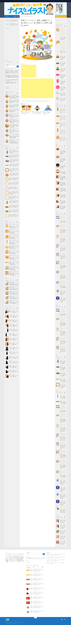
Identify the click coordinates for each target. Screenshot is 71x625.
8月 (61, 226)
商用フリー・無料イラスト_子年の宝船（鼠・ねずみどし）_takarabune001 (14, 111)
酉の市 (14, 134)
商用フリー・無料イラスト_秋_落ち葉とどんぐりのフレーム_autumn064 (13, 193)
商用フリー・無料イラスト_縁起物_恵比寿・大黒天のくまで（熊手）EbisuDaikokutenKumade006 (14, 97)
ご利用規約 (7, 88)
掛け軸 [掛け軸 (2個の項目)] (20, 557)
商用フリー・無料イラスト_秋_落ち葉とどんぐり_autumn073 (63, 380)
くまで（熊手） (11, 95)
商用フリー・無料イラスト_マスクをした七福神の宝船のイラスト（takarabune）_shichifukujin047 (14, 142)
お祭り (62, 225)
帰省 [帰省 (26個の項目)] (18, 557)
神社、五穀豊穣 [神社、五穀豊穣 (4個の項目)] (16, 559)
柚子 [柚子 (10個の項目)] (14, 558)
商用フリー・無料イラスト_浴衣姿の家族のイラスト (63, 222)
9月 (12, 224)
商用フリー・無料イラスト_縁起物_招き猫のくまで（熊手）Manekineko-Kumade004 (63, 160)
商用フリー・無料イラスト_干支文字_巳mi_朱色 (63, 100)
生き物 (61, 508)
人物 (28, 16)
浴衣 (60, 224)
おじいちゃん (62, 236)
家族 (9, 287)
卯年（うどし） (38, 569)
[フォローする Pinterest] (16, 16)
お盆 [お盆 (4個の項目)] (13, 553)
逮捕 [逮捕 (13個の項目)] (19, 561)
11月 (17, 224)
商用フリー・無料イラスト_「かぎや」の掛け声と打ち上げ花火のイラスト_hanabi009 (63, 293)
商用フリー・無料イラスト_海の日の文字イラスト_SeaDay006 (63, 397)
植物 (14, 150)
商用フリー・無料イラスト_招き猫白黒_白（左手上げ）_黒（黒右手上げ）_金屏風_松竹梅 (63, 178)
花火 (62, 224)
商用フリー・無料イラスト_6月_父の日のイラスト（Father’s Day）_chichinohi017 (26, 112)
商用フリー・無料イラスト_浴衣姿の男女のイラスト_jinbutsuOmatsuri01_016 (63, 250)
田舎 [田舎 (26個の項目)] (11, 559)
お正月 (15, 113)
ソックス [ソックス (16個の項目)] (9, 554)
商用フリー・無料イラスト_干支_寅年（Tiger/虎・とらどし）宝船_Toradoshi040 (13, 102)
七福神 (14, 95)
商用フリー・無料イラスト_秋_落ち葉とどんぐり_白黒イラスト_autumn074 (13, 161)
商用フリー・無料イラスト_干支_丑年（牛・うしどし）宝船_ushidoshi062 (13, 131)
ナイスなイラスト (24, 27)
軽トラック (15, 282)
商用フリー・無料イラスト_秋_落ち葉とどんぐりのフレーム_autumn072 (13, 170)
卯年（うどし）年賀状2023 (33, 569)
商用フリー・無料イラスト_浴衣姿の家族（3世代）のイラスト (63, 287)
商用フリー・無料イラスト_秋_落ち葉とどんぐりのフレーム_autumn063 (13, 198)
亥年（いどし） (62, 36)
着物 (63, 224)
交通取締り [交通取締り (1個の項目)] (8, 557)
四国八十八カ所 (23, 16)
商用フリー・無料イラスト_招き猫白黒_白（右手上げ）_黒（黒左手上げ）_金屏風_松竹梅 (63, 184)
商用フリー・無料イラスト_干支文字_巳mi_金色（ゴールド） (63, 94)
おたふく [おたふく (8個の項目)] (11, 553)
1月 (16, 113)
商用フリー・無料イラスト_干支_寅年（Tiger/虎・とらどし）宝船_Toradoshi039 (13, 106)
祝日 (62, 394)
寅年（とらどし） (11, 104)
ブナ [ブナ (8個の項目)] (7, 556)
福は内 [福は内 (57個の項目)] (20, 559)
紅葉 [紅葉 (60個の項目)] (7, 561)
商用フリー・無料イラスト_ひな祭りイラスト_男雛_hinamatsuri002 (47, 112)
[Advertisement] (28, 71)
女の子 (10, 272)
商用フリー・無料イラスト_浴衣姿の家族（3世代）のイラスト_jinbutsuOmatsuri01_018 (63, 231)
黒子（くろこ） (11, 310)
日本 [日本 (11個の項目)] (22, 557)
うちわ (61, 244)
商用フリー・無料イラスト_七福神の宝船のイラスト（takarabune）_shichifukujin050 (14, 116)
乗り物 (13, 282)
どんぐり (10, 159)
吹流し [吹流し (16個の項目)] (11, 557)
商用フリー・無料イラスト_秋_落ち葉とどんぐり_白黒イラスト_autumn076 (13, 152)
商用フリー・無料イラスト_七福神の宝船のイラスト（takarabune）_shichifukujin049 (14, 122)
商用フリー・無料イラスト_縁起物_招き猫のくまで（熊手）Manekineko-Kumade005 (63, 152)
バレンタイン (62, 519)
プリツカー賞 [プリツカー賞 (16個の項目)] (15, 556)
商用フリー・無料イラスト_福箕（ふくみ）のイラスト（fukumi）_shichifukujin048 (13, 126)
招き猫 (61, 164)
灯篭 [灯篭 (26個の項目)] (20, 558)
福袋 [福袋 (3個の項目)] (23, 559)
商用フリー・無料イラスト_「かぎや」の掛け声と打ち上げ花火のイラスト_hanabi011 (63, 300)
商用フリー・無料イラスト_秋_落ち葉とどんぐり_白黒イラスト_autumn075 (13, 156)
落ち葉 (10, 150)
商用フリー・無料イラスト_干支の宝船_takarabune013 (62, 38)
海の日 (61, 394)
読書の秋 (10, 224)
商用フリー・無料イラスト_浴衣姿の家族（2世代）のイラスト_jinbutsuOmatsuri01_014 (63, 267)
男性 (63, 245)
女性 (26, 16)
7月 (60, 226)
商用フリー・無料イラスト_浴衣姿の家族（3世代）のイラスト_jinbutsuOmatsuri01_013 (63, 277)
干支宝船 (61, 28)
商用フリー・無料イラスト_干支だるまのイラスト (63, 52)
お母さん (62, 218)
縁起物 (16, 95)
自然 (15, 150)
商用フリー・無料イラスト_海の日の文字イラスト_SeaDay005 (63, 402)
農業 (17, 282)
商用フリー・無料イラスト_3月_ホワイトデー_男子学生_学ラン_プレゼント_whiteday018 (37, 112)
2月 (60, 519)
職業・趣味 (10, 282)
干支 (16, 104)
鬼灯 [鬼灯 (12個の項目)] (21, 561)
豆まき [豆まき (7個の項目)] (12, 561)
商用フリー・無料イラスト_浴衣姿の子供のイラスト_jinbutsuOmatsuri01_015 (63, 257)
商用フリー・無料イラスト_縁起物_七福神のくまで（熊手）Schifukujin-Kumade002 (14, 137)
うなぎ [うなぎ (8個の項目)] (8, 553)
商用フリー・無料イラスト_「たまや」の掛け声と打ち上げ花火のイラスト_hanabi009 (63, 503)
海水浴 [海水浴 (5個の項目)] (18, 558)
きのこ (10, 173)
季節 (12, 114)
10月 (15, 224)
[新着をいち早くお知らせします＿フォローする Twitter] (14, 16)
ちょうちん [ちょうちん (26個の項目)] (18, 553)
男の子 (16, 271)
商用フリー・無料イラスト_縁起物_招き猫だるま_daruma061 (63, 172)
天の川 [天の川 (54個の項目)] (14, 557)
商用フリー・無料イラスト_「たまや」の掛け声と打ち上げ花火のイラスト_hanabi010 (63, 496)
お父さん (64, 217)
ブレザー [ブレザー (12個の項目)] (10, 556)
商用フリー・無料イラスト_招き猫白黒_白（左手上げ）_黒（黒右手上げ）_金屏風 (63, 190)
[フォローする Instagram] (17, 16)
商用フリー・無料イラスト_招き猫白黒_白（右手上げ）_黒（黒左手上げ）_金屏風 (63, 196)
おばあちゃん (31, 16)
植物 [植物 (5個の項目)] (16, 558)
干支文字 (64, 80)
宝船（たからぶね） (11, 113)
